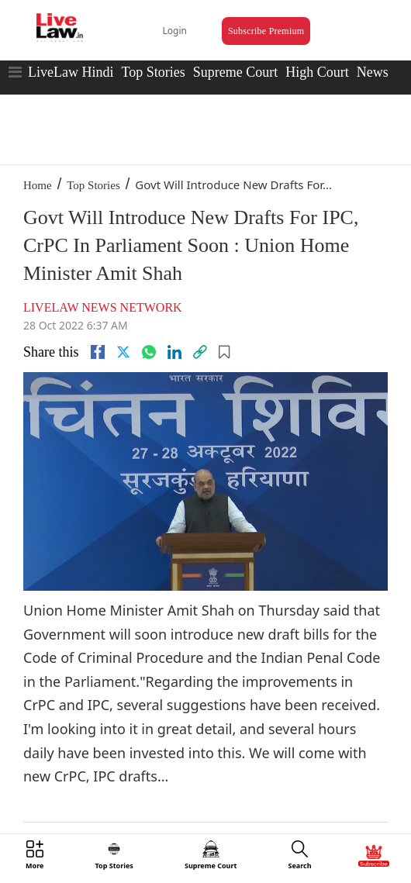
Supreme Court (235, 72)
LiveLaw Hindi (70, 72)
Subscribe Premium (266, 31)
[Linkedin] (174, 352)
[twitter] (123, 352)
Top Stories (153, 72)
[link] (200, 352)
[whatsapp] (149, 352)
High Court (317, 72)
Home (37, 185)
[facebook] (98, 352)
